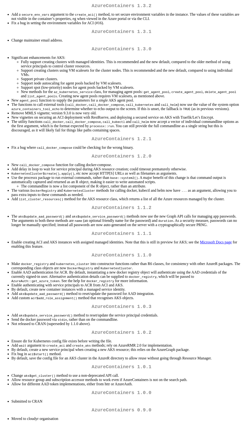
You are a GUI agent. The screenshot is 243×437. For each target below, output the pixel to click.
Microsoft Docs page (216, 249)
